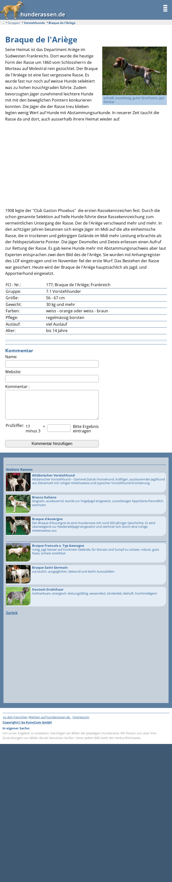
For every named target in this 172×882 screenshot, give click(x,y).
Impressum (80, 717)
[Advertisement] (86, 163)
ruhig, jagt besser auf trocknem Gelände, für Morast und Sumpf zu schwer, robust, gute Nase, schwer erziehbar (85, 553)
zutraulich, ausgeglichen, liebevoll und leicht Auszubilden (85, 574)
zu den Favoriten (15, 717)
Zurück (12, 612)
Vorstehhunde (34, 23)
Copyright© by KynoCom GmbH (27, 722)
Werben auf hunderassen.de (50, 717)
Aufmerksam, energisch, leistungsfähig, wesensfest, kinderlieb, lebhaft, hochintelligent (85, 596)
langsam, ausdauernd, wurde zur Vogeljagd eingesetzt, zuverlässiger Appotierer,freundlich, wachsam (85, 504)
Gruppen (14, 23)
